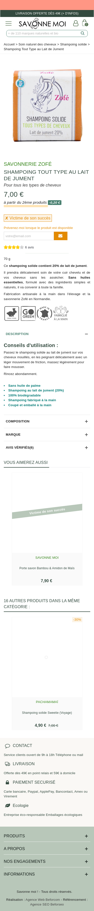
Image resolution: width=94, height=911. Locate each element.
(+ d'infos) (69, 13)
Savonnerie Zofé (28, 164)
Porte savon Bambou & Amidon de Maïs (47, 568)
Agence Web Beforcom (43, 900)
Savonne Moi (47, 557)
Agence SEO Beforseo (47, 904)
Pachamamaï (47, 702)
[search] (82, 33)
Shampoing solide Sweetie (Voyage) (47, 713)
